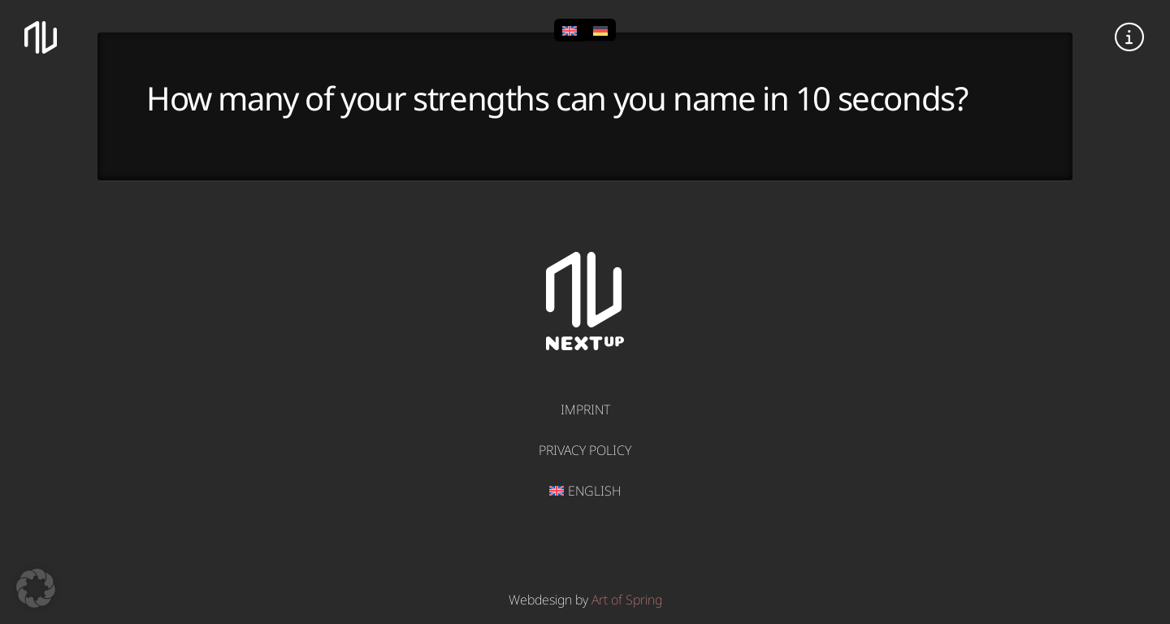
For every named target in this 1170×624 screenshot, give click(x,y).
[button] (1129, 37)
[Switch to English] (569, 30)
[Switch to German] (600, 30)
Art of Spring (627, 600)
